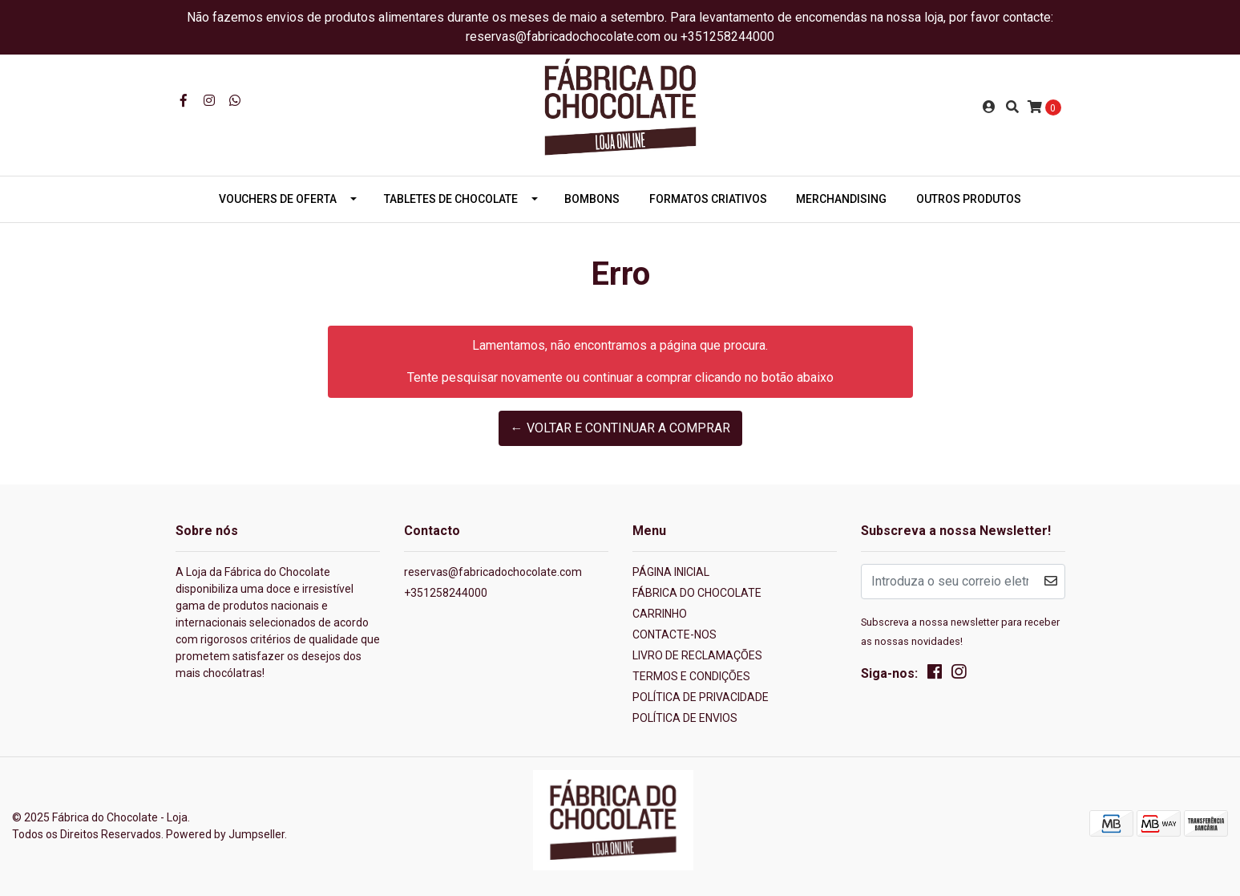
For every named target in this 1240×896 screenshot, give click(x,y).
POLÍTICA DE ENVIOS (684, 718)
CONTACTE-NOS (674, 634)
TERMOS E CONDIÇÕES (691, 676)
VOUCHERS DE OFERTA (278, 199)
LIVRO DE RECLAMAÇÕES (697, 655)
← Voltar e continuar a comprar (620, 428)
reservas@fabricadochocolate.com (493, 572)
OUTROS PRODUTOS (968, 199)
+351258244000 (445, 592)
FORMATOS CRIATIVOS (708, 199)
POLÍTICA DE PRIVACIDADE (700, 697)
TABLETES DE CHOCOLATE (451, 199)
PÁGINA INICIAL (670, 572)
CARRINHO (659, 613)
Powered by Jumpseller (225, 834)
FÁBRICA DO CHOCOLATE (696, 592)
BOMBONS (592, 199)
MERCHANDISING (841, 199)
